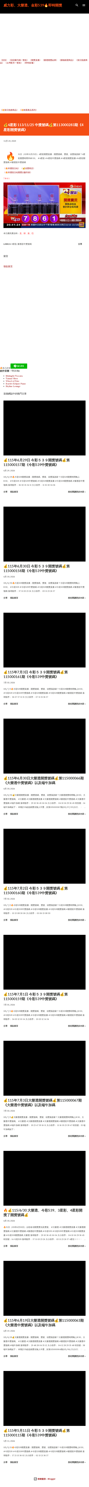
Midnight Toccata (14, 376)
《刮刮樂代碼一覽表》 (19, 60)
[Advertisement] (44, 35)
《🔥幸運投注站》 (11, 168)
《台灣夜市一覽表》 (14, 63)
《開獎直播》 (35, 60)
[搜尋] (77, 5)
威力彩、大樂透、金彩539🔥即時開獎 (32, 5)
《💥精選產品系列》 (28, 110)
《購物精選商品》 (67, 60)
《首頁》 (4, 60)
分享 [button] (80, 244)
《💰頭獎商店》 (28, 168)
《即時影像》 (29, 63)
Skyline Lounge (13, 386)
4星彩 (14, 244)
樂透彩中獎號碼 (25, 244)
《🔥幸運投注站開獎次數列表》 (17, 172)
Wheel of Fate (12, 381)
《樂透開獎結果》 (50, 60)
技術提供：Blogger (44, 1478)
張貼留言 (8, 266)
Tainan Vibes (12, 378)
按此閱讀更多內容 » (77, 491)
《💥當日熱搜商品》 (9, 110)
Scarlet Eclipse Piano (16, 383)
